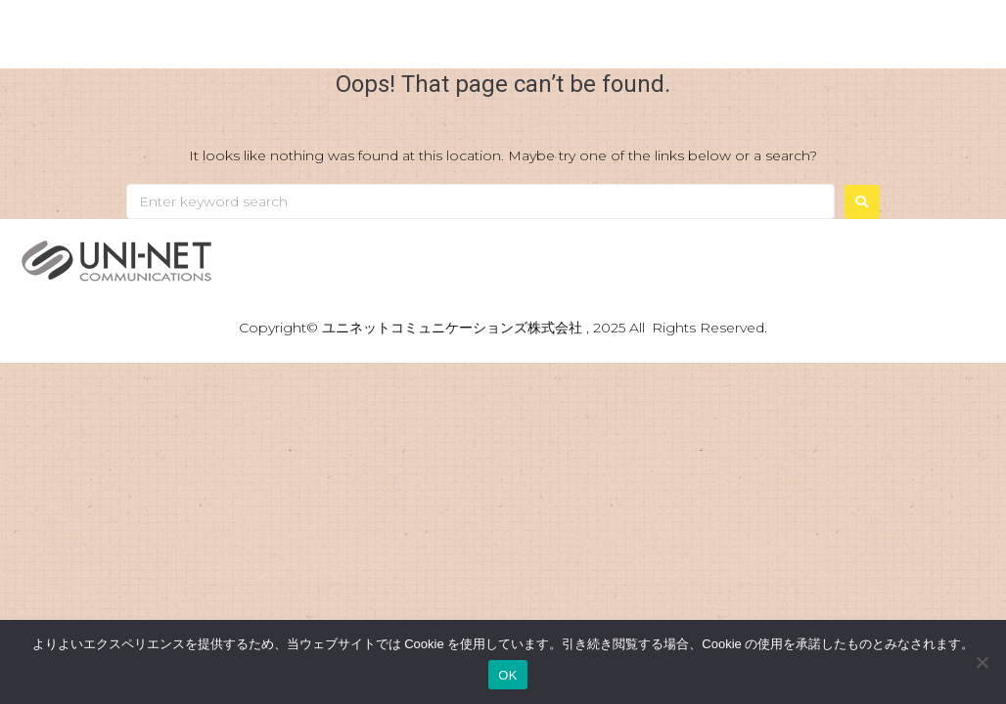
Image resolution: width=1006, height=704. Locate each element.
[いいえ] (981, 662)
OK (507, 675)
